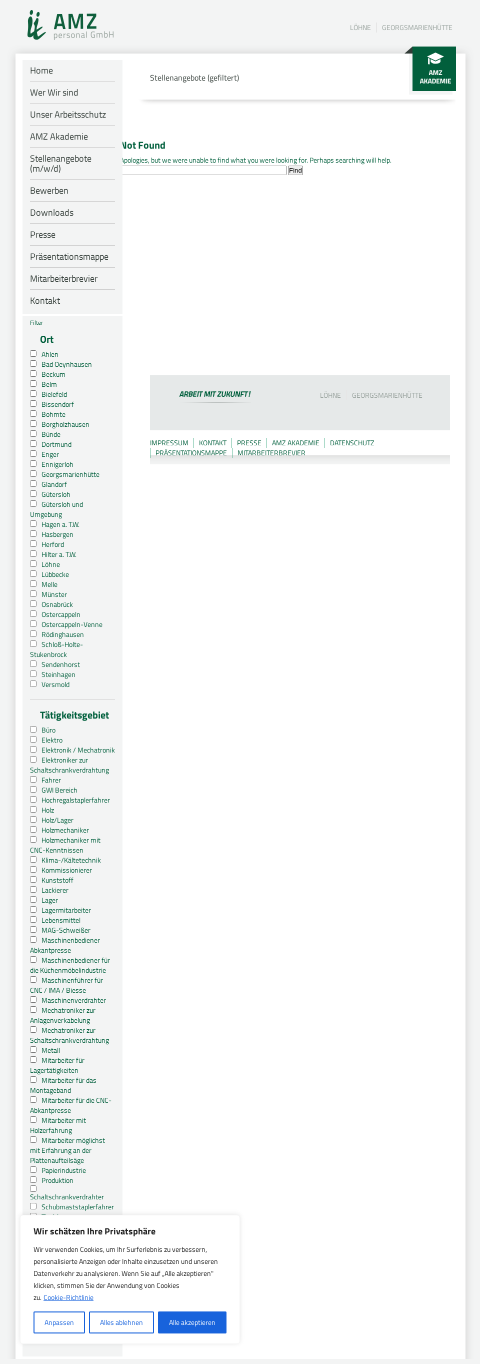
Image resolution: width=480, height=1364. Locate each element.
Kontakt (45, 300)
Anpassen (59, 1322)
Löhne (360, 27)
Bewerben (49, 190)
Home (41, 70)
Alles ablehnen (121, 1322)
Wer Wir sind (54, 92)
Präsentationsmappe (69, 256)
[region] (130, 1279)
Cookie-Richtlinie (69, 1297)
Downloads (52, 212)
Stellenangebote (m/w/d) (61, 163)
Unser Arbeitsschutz (68, 114)
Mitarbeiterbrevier (64, 278)
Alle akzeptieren (192, 1322)
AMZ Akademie (59, 136)
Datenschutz (352, 442)
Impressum (169, 442)
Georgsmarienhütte (417, 27)
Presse (43, 234)
